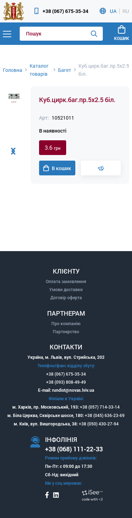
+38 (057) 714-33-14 (100, 407)
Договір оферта (66, 297)
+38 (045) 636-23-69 (105, 415)
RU (125, 11)
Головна (12, 70)
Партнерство (66, 331)
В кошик (57, 168)
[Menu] (7, 33)
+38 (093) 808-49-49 (66, 382)
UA (113, 11)
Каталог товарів (39, 69)
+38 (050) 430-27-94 (99, 423)
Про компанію (66, 323)
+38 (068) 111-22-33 (74, 449)
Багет (64, 70)
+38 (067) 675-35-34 (65, 11)
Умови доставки (66, 289)
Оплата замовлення (66, 281)
